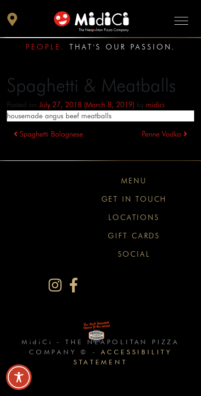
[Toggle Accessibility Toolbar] (19, 377)
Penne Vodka (164, 134)
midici (155, 104)
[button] (12, 21)
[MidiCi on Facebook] (74, 285)
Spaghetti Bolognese (48, 134)
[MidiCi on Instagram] (55, 285)
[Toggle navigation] (181, 20)
